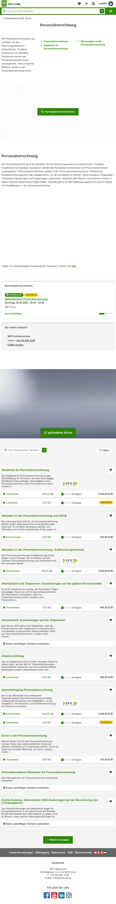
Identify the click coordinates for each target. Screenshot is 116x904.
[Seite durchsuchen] (53, 11)
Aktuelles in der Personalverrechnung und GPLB (34, 515)
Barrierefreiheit (83, 852)
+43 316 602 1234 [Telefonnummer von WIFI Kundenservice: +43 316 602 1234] (25, 340)
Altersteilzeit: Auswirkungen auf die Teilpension (33, 620)
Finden (102, 11)
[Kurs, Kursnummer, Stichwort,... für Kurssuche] (25, 450)
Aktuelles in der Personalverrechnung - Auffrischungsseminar (42, 549)
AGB (70, 852)
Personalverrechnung (56, 41)
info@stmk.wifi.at (62, 878)
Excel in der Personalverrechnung (24, 735)
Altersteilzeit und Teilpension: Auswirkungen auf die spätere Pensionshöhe (51, 583)
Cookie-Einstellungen (21, 852)
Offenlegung (42, 852)
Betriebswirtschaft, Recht (18, 18)
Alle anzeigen (13, 314)
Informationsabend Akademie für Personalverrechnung (38, 772)
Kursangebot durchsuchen (58, 111)
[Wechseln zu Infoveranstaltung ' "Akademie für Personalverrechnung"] (107, 313)
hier (73, 266)
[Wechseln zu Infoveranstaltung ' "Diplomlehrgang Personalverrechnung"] (102, 313)
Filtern (104, 450)
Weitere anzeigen (58, 839)
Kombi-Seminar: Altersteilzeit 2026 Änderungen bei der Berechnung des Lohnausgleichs (49, 801)
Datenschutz (58, 852)
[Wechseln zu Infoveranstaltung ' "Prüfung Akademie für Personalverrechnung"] (110, 313)
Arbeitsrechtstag (12, 655)
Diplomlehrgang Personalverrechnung (26, 299)
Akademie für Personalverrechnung (25, 470)
